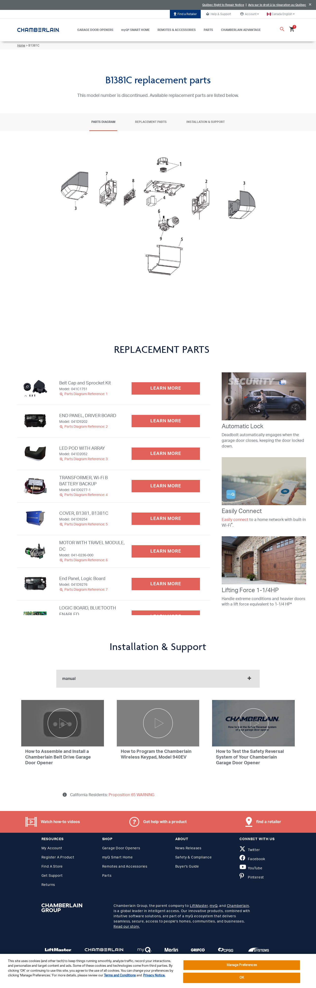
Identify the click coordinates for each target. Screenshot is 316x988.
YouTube (250, 868)
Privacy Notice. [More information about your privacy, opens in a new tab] (154, 975)
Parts (107, 875)
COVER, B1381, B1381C (83, 513)
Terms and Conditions (120, 975)
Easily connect (235, 520)
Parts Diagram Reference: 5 (83, 524)
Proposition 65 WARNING (131, 795)
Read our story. (127, 926)
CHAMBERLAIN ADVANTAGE (241, 29)
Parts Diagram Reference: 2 (83, 426)
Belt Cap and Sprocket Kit (85, 383)
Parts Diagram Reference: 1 (83, 394)
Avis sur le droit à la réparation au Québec (277, 4)
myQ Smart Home (117, 857)
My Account (51, 848)
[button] (281, 14)
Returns (48, 885)
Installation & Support (205, 121)
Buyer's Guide (187, 866)
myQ (213, 906)
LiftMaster (199, 906)
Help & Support (218, 14)
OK (241, 977)
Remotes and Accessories (124, 866)
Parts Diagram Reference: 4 (83, 495)
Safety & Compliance (193, 857)
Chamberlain (238, 906)
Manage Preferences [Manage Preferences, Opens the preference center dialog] (242, 965)
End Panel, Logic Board (82, 579)
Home (21, 45)
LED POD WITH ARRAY (82, 448)
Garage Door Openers (121, 848)
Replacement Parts (151, 121)
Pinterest (251, 877)
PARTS (208, 29)
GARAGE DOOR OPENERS (95, 29)
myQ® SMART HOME (135, 29)
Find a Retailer (185, 14)
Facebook (252, 859)
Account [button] (249, 14)
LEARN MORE (165, 388)
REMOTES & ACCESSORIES (177, 29)
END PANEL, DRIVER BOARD (87, 416)
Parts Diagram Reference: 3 (83, 459)
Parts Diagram (103, 121)
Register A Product (57, 857)
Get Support (52, 875)
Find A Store (52, 866)
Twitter (249, 850)
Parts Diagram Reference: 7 (83, 589)
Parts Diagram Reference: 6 (83, 560)
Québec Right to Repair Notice (223, 4)
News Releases (188, 848)
